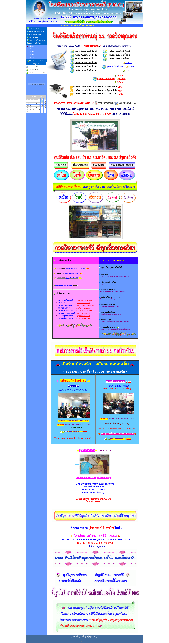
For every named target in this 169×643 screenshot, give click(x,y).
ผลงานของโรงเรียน (35, 43)
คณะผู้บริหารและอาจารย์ (36, 31)
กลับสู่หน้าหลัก (34, 28)
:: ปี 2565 (31, 55)
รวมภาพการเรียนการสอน (37, 40)
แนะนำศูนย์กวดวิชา (35, 34)
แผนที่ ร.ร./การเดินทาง (36, 61)
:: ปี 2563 (31, 49)
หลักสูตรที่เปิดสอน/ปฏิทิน (36, 37)
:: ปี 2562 (31, 46)
